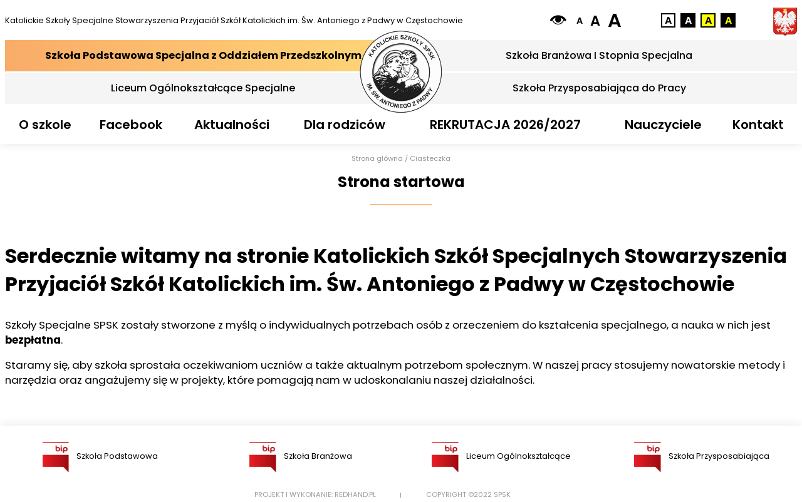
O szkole (45, 124)
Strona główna (377, 158)
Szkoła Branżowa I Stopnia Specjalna (599, 55)
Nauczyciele (663, 124)
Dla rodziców (344, 124)
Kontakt (758, 124)
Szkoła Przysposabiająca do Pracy (599, 88)
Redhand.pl (355, 494)
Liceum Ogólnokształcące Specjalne (203, 88)
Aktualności (231, 124)
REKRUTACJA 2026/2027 (505, 124)
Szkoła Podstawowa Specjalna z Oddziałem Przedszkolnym (203, 55)
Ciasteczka (430, 158)
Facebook (131, 124)
